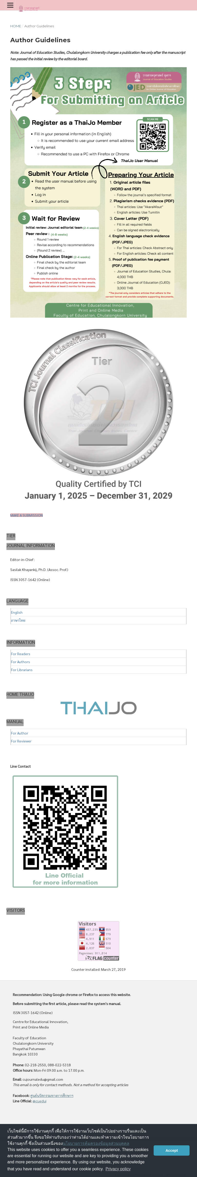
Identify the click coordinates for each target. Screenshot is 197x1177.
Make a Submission (26, 515)
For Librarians (22, 669)
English (17, 612)
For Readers (20, 653)
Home (15, 26)
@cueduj (39, 1100)
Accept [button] (171, 1150)
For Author (19, 733)
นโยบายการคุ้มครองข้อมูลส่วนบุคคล (96, 1143)
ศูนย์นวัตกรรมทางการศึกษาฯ (51, 1095)
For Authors (20, 661)
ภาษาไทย (18, 620)
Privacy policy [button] (118, 1169)
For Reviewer (21, 741)
